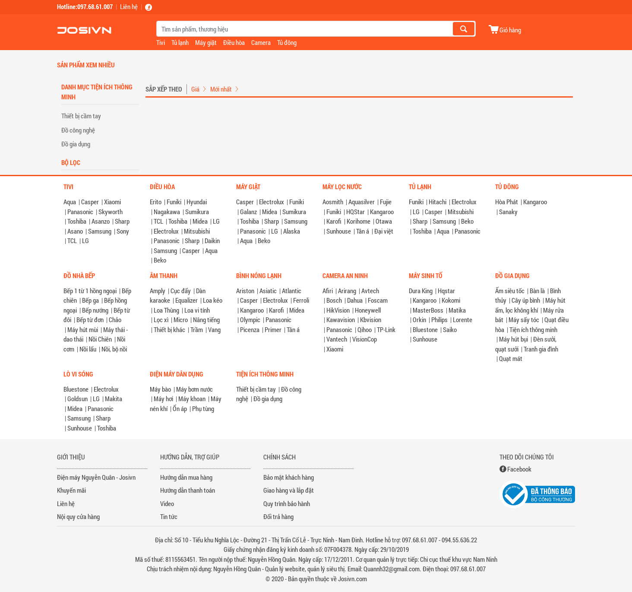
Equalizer (186, 300)
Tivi (160, 42)
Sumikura (197, 211)
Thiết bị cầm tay (81, 115)
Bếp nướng (95, 310)
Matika (457, 310)
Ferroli (301, 300)
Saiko (450, 329)
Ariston (245, 290)
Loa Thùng (166, 310)
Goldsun (77, 398)
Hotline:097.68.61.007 (85, 6)
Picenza (249, 329)
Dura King (421, 290)
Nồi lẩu (87, 349)
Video (167, 503)
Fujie (386, 201)
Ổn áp (180, 408)
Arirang (347, 290)
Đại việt (383, 231)
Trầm (196, 329)
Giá (195, 89)
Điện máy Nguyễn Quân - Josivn (96, 477)
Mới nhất (221, 89)
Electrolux (166, 231)
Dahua (355, 300)
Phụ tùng (203, 408)
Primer (273, 329)
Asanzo (101, 221)
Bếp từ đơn (90, 319)
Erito (155, 201)
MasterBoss (428, 310)
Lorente (462, 319)
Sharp (122, 221)
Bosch (334, 300)
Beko (160, 260)
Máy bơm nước (194, 389)
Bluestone (425, 329)
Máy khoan (191, 398)
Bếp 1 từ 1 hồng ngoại (90, 290)
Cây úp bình (526, 300)
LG (85, 240)
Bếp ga (90, 300)
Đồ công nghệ (78, 130)
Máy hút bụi (513, 339)
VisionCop (364, 339)
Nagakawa (167, 211)
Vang (214, 329)
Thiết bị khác (169, 329)
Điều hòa (234, 42)
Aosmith (332, 201)
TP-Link (386, 329)
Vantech (336, 339)
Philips (439, 319)
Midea (200, 221)
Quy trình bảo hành (286, 503)
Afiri (327, 290)
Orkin (419, 319)
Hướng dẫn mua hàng (186, 477)
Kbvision (370, 319)
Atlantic (291, 290)
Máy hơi (163, 398)
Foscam (378, 300)
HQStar (355, 211)
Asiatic (268, 290)
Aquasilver (361, 201)
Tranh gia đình (541, 349)
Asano (75, 231)
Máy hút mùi (82, 329)
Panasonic (80, 211)
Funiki (174, 201)
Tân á (362, 231)
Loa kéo (212, 300)
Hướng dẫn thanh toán (187, 490)
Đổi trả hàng (278, 516)
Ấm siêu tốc (510, 290)
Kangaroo (382, 211)
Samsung (99, 231)
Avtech (370, 290)
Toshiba (76, 221)
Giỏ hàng (510, 29)
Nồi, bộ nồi (114, 349)
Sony (123, 231)
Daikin (212, 240)
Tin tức (168, 516)
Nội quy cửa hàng (78, 516)
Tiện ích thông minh (533, 329)
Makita (113, 398)
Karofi (333, 221)
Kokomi (451, 300)
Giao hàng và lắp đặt (288, 490)
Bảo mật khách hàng (288, 477)
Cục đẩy (181, 290)
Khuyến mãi (71, 490)
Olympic (250, 319)
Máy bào (160, 389)
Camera (261, 42)
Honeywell (368, 310)
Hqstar (446, 290)
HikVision (338, 310)
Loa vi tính (197, 310)
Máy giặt (206, 42)
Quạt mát (510, 358)
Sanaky (508, 211)
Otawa (384, 221)
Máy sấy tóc (524, 319)
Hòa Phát (506, 201)
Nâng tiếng (206, 319)
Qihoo (364, 329)
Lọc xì (161, 319)
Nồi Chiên (100, 339)
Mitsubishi (197, 231)
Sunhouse (338, 231)
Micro (181, 319)
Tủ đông (287, 42)
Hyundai (196, 201)
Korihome (358, 221)
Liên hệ (129, 6)
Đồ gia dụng (75, 143)
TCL (72, 240)
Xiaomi (112, 201)
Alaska (291, 231)
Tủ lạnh (180, 42)
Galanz (248, 211)
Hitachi (437, 201)
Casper (90, 201)
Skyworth (110, 211)
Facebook (519, 469)
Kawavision (340, 319)
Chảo (115, 319)
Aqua (69, 201)
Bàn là (537, 290)
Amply (157, 290)
